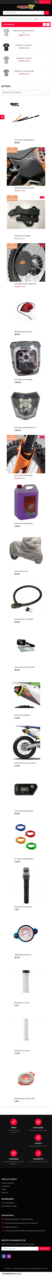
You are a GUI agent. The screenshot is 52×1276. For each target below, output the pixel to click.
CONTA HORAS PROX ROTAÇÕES (24, 667)
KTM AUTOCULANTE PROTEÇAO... (24, 188)
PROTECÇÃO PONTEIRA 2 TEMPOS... (25, 763)
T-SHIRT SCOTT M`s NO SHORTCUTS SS (24, 31)
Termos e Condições (7, 1183)
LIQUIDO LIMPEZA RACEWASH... (24, 523)
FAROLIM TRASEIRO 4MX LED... (23, 332)
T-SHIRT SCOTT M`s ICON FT (23, 45)
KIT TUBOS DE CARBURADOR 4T (24, 859)
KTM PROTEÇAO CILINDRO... (22, 236)
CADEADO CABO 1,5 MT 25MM (23, 619)
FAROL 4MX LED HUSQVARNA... (23, 379)
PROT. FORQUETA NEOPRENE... (23, 475)
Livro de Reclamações (8, 1203)
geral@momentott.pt (10, 1227)
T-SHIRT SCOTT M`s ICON (23, 58)
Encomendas (5, 1186)
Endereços (4, 1192)
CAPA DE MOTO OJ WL (21, 571)
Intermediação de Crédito (9, 1206)
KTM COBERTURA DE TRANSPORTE (25, 284)
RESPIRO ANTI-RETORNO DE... (23, 907)
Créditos (4, 1189)
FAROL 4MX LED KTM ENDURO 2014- (25, 427)
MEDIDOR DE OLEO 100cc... (22, 1003)
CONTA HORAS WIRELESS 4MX (23, 811)
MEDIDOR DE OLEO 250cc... (22, 1051)
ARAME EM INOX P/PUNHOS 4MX (24, 1098)
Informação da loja (11, 1274)
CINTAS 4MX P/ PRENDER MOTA (24, 140)
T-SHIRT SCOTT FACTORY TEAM (24, 71)
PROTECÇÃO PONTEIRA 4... (22, 715)
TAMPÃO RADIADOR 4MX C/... (23, 955)
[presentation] (44, 24)
